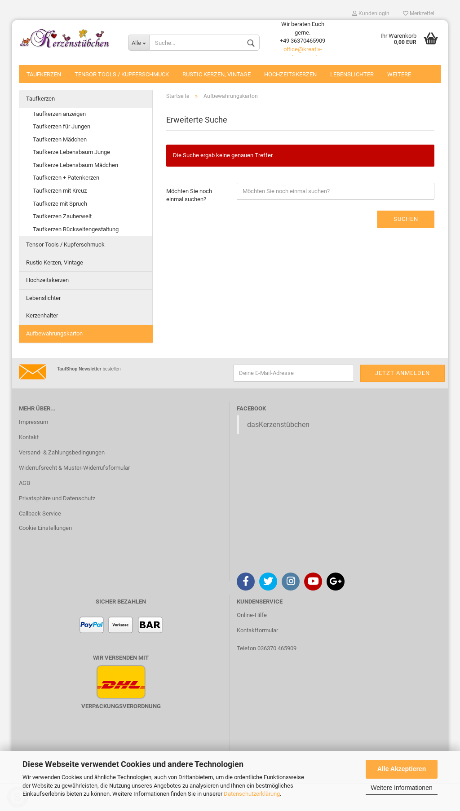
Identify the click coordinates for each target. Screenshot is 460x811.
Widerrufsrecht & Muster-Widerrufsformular (74, 467)
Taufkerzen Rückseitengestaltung (76, 229)
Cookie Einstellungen (45, 528)
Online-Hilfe (252, 615)
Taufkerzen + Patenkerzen (66, 177)
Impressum (33, 422)
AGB (24, 483)
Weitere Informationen (401, 787)
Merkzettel (418, 13)
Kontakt (29, 437)
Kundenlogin (370, 13)
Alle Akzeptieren (401, 768)
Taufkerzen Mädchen (60, 139)
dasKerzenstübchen (278, 424)
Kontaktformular (257, 630)
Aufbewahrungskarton (54, 333)
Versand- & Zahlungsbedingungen (62, 452)
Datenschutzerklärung (252, 793)
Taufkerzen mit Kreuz (60, 190)
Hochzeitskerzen (290, 74)
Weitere (399, 74)
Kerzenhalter (42, 315)
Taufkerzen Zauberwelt (62, 216)
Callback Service (40, 513)
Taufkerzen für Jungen (61, 126)
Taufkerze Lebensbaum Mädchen (75, 165)
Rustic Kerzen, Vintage (216, 74)
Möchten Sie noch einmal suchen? (189, 195)
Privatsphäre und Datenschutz (57, 498)
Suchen (406, 219)
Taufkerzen (44, 74)
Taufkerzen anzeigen (59, 113)
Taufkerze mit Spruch (60, 203)
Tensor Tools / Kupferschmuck (122, 74)
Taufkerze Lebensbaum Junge (71, 152)
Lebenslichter (352, 74)
